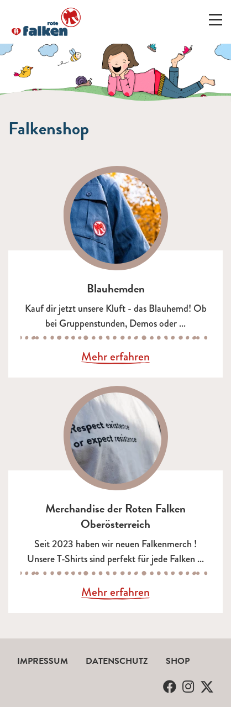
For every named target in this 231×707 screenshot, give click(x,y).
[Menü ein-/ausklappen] (215, 22)
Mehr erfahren (115, 357)
